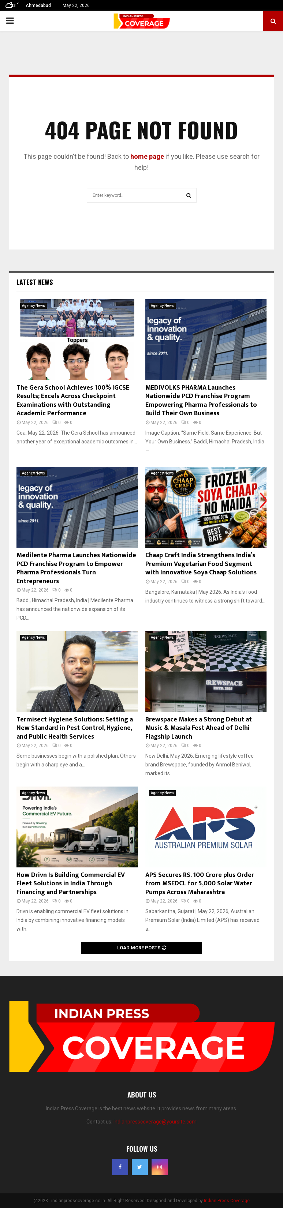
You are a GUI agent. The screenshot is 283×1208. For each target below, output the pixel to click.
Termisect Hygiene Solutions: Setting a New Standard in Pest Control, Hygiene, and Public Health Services (74, 728)
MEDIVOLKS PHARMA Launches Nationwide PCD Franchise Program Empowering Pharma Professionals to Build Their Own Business (201, 400)
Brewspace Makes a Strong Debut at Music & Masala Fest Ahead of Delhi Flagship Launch (198, 728)
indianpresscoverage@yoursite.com (155, 1122)
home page (147, 156)
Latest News (34, 282)
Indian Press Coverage (227, 1200)
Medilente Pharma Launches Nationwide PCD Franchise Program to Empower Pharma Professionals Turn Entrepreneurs (76, 568)
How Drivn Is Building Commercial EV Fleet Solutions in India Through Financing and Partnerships (70, 884)
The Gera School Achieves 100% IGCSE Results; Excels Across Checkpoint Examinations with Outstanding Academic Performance (72, 400)
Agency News (33, 306)
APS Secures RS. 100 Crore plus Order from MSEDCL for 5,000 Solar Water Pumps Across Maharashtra (199, 884)
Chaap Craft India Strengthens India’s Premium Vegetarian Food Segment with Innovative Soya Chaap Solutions (201, 564)
